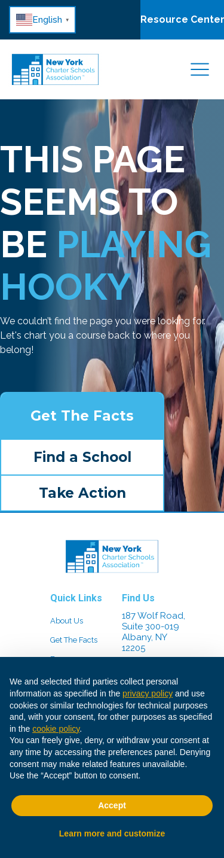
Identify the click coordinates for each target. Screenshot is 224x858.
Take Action (82, 493)
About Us (66, 620)
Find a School (82, 457)
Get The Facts (82, 415)
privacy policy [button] (147, 693)
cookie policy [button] (55, 729)
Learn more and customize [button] (112, 833)
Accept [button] (112, 805)
